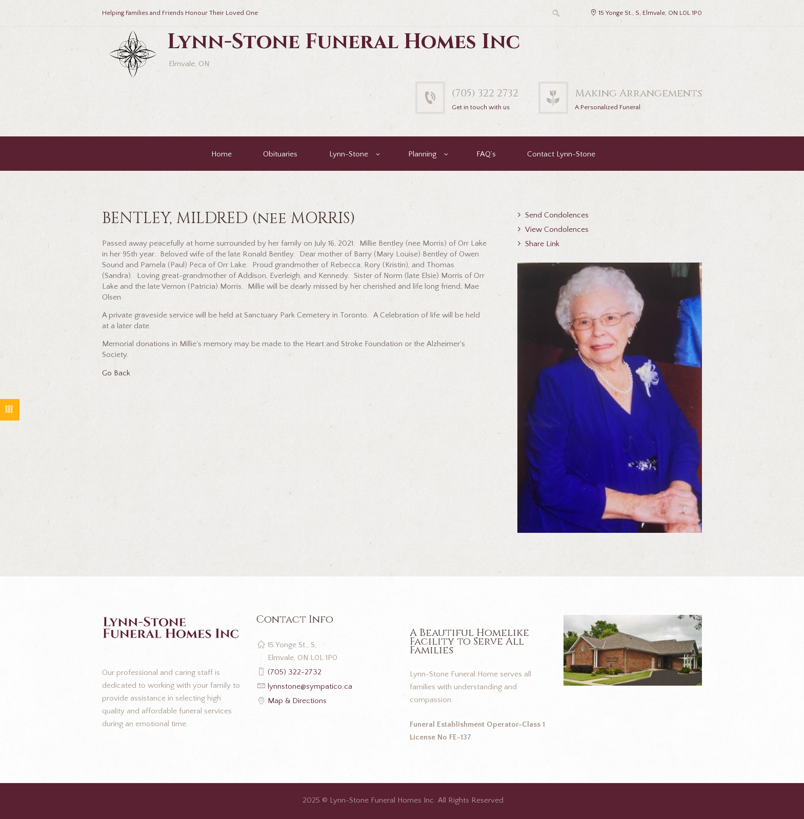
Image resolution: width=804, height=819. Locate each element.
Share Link (542, 243)
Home (221, 154)
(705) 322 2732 (485, 93)
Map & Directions (297, 700)
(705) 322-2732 (294, 672)
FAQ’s (486, 154)
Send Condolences (557, 215)
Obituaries (280, 154)
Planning (422, 154)
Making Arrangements (638, 93)
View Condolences (557, 229)
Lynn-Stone (348, 154)
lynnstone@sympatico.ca (310, 686)
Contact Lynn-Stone (561, 154)
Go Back (116, 373)
